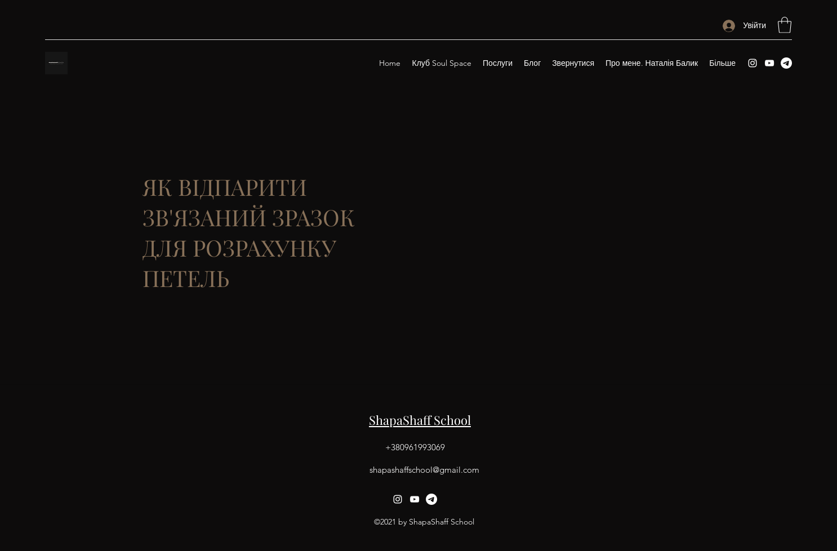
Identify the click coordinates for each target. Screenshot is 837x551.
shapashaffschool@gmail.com (424, 469)
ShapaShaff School (420, 419)
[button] (784, 25)
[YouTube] (769, 63)
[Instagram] (752, 63)
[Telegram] (786, 63)
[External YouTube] (564, 232)
